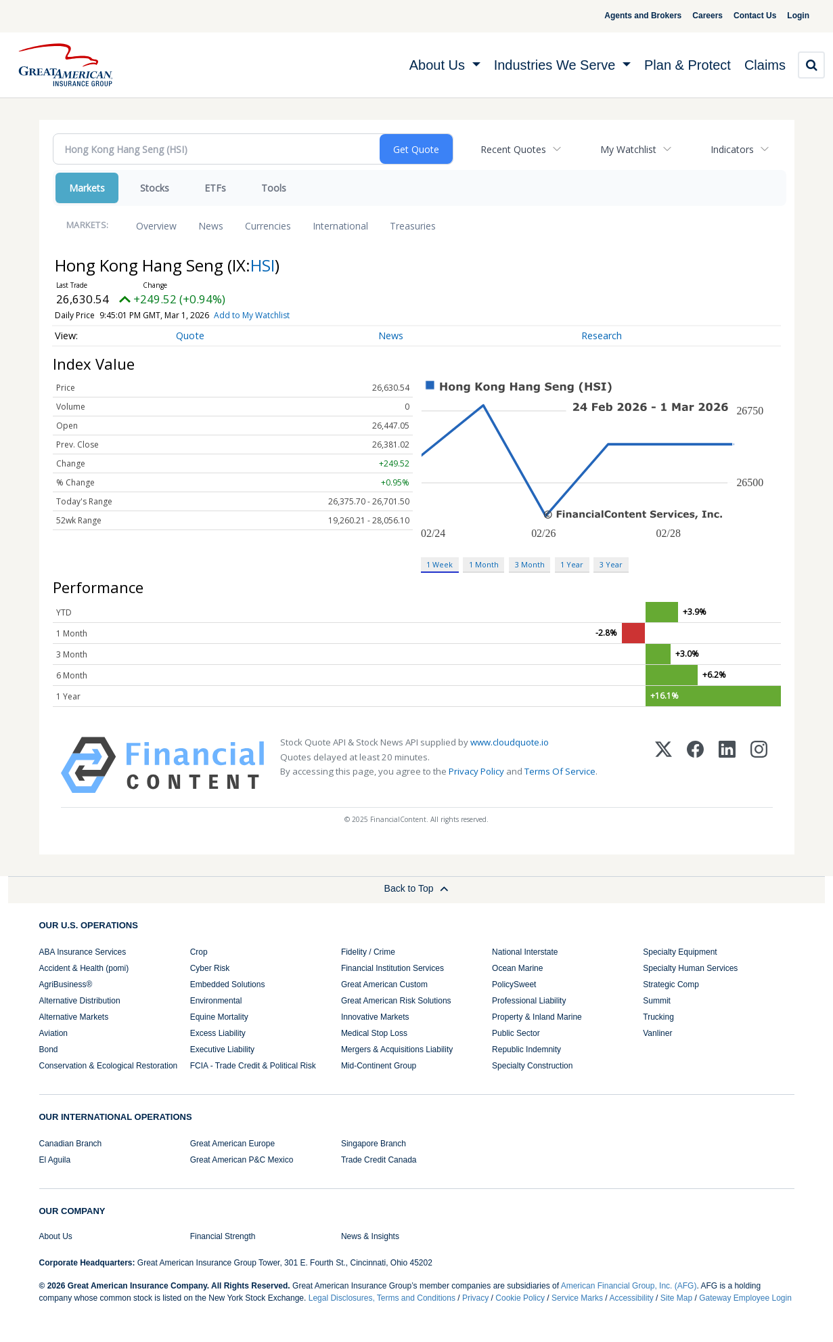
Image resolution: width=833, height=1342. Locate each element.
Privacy (475, 1298)
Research (601, 335)
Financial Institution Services (392, 968)
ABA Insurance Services (83, 952)
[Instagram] (759, 765)
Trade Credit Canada (379, 1160)
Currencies (268, 225)
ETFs (215, 187)
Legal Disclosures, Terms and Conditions (382, 1298)
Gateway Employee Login (745, 1298)
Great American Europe (232, 1143)
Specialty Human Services (690, 968)
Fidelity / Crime (368, 952)
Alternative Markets (74, 1017)
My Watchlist (628, 149)
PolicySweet (514, 984)
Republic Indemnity (526, 1049)
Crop (199, 952)
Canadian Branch (70, 1143)
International (340, 225)
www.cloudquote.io (509, 742)
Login (793, 15)
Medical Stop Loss (374, 1033)
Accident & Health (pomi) (84, 968)
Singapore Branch (373, 1143)
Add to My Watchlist (274, 315)
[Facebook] (695, 765)
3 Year (611, 564)
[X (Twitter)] (663, 765)
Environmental (216, 1000)
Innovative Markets (375, 1017)
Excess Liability (218, 1033)
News (210, 225)
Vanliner (657, 1033)
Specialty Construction (532, 1065)
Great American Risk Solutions (396, 1000)
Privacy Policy (476, 771)
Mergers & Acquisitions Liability (397, 1049)
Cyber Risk (210, 968)
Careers (691, 15)
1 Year (571, 564)
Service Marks (577, 1298)
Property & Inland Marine (537, 1017)
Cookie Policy (520, 1298)
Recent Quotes (513, 149)
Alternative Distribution (79, 1000)
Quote (190, 335)
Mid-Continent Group (378, 1065)
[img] (65, 65)
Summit (657, 1000)
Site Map (676, 1298)
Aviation (53, 1033)
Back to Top (416, 888)
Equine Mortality (219, 1017)
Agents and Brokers (626, 15)
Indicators (732, 149)
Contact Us (738, 15)
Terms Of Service (559, 771)
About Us (55, 1236)
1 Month (484, 564)
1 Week (439, 564)
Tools (273, 187)
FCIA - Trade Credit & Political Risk (253, 1065)
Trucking (658, 1017)
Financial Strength (223, 1236)
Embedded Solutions (227, 984)
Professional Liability (529, 1000)
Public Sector (516, 1033)
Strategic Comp (671, 984)
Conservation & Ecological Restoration (108, 1065)
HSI (262, 265)
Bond (48, 1049)
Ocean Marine (517, 968)
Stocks (154, 187)
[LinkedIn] (727, 765)
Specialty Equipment (680, 952)
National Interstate (525, 952)
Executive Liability (222, 1049)
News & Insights (370, 1236)
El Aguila (55, 1160)
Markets (87, 187)
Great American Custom (384, 984)
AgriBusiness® (66, 984)
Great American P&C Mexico (242, 1160)
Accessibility (631, 1298)
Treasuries (413, 225)
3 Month (530, 564)
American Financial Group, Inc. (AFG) (629, 1286)
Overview (156, 225)
